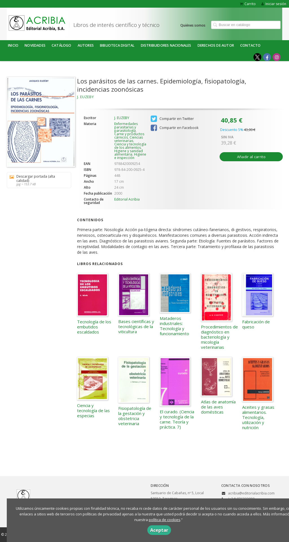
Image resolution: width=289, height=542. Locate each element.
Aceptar (159, 530)
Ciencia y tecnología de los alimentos (130, 146)
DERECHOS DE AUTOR (216, 45)
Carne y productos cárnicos (129, 136)
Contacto (250, 45)
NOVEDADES (35, 45)
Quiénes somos (192, 25)
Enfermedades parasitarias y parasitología (126, 127)
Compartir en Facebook (174, 128)
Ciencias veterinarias (128, 139)
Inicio (13, 45)
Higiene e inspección (130, 156)
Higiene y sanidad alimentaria (128, 153)
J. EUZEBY (85, 96)
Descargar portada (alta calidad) (37, 180)
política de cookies (164, 519)
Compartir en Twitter (172, 118)
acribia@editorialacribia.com (251, 493)
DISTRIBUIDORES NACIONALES (166, 45)
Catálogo (61, 45)
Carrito (248, 3)
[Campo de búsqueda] (246, 25)
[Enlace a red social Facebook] (267, 57)
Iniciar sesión (273, 3)
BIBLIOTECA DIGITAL (117, 45)
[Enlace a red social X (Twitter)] (257, 57)
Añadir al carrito (251, 156)
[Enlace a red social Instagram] (277, 57)
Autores (86, 45)
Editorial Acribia (127, 199)
